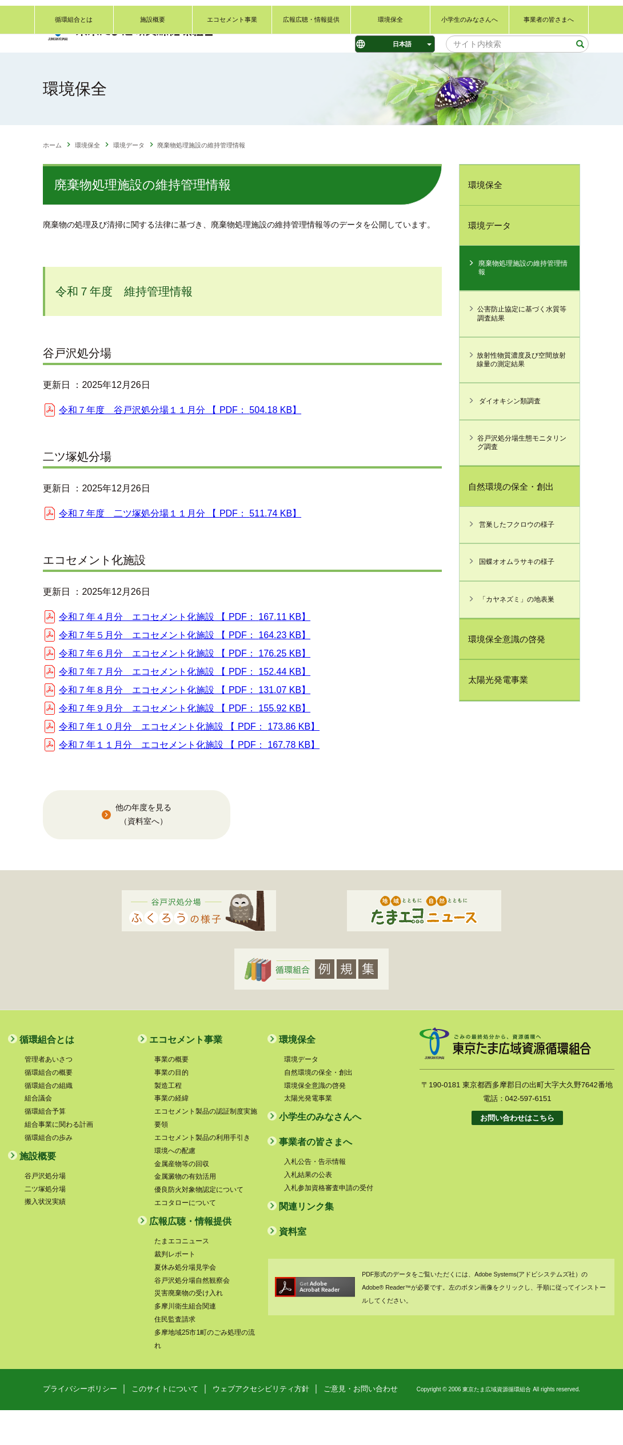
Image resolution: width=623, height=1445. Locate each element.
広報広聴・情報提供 (311, 72)
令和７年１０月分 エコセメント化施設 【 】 (189, 761)
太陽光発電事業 (498, 715)
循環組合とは (74, 72)
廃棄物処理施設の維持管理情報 (523, 303)
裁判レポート (174, 1289)
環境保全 (390, 72)
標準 (338, 17)
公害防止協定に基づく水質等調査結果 (521, 349)
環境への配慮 (174, 1186)
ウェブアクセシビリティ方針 (261, 1423)
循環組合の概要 (49, 1107)
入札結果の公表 (308, 1210)
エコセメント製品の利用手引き (202, 1172)
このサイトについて (164, 1423)
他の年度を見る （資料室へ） (143, 849)
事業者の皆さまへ (549, 72)
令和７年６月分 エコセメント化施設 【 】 (184, 688)
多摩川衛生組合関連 (185, 1342)
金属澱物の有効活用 (185, 1212)
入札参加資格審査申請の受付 (328, 1223)
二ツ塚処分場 (45, 1224)
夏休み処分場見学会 (185, 1302)
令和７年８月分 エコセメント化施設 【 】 (184, 725)
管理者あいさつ (49, 1094)
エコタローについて (185, 1238)
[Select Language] (395, 44)
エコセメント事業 (232, 72)
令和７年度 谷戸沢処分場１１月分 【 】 (180, 445)
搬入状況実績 (45, 1237)
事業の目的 (171, 1107)
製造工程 (168, 1120)
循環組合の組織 (49, 1120)
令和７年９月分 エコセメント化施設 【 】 (184, 743)
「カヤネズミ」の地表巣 (516, 634)
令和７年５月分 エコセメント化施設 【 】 (184, 670)
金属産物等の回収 (181, 1199)
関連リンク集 (519, 15)
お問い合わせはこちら (517, 1153)
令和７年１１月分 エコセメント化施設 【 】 (189, 779)
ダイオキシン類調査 (510, 436)
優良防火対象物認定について (198, 1225)
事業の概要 (171, 1094)
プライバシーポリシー (80, 1423)
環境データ (129, 180)
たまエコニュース (181, 1276)
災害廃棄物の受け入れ (188, 1328)
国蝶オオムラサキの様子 (516, 597)
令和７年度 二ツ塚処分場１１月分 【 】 (180, 548)
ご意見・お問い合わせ (458, 15)
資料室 (292, 1266)
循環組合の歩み (49, 1172)
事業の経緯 (171, 1134)
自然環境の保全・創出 (511, 521)
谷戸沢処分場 (45, 1211)
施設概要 (152, 72)
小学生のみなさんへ (469, 72)
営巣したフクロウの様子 (516, 560)
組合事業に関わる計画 (59, 1160)
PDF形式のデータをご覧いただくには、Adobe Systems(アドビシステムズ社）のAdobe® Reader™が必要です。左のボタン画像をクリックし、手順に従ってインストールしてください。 (484, 1322)
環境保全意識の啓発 (506, 674)
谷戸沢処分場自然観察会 (192, 1315)
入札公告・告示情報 (315, 1197)
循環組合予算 (45, 1147)
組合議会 (38, 1134)
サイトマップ (569, 15)
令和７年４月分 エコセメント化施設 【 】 (184, 652)
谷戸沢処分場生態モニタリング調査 (521, 477)
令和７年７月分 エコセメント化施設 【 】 (184, 706)
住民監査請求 (174, 1355)
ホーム (52, 180)
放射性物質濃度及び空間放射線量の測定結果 (521, 394)
